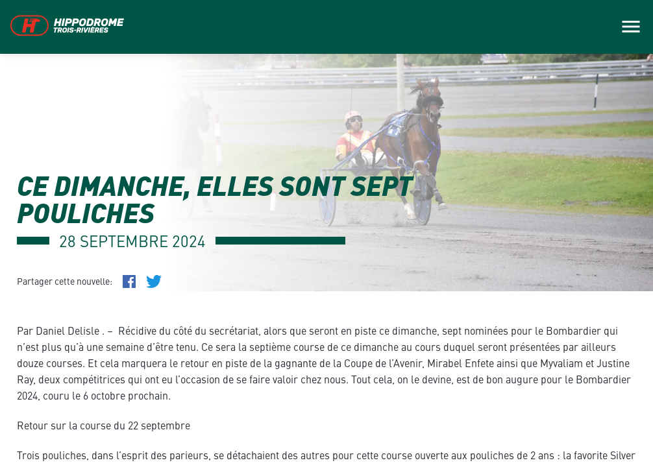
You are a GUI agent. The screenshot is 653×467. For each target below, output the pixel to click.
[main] (326, 233)
